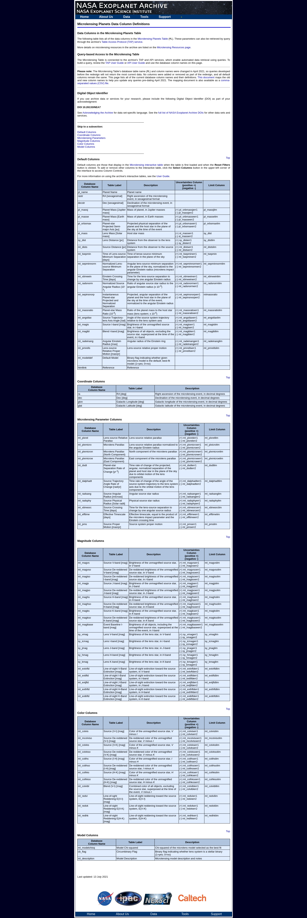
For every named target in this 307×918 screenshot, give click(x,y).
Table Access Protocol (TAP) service (122, 42)
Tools (144, 16)
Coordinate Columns (89, 135)
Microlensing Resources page (174, 47)
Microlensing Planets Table (153, 38)
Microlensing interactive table (146, 165)
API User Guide (136, 63)
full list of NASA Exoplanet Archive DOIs (180, 113)
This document (206, 77)
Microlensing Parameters (91, 138)
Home (84, 16)
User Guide (162, 176)
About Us (106, 16)
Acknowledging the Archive (97, 113)
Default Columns (86, 132)
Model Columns (86, 147)
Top (228, 158)
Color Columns (85, 144)
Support (165, 16)
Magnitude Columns (88, 141)
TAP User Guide (114, 63)
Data (126, 16)
